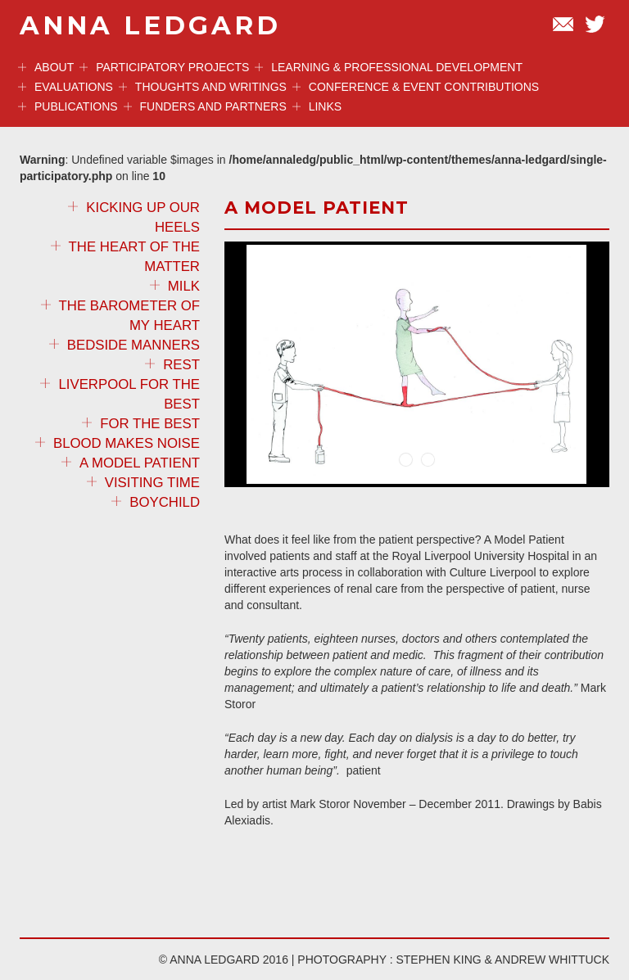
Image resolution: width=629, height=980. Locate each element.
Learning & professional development (389, 67)
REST (172, 365)
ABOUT (46, 67)
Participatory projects (164, 67)
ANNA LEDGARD (150, 25)
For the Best (141, 423)
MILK (175, 286)
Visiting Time (143, 482)
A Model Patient (130, 463)
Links (317, 106)
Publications (68, 106)
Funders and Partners (205, 106)
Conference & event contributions (415, 86)
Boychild (155, 502)
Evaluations (65, 86)
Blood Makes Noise (117, 443)
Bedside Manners (124, 345)
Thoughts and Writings (203, 86)
